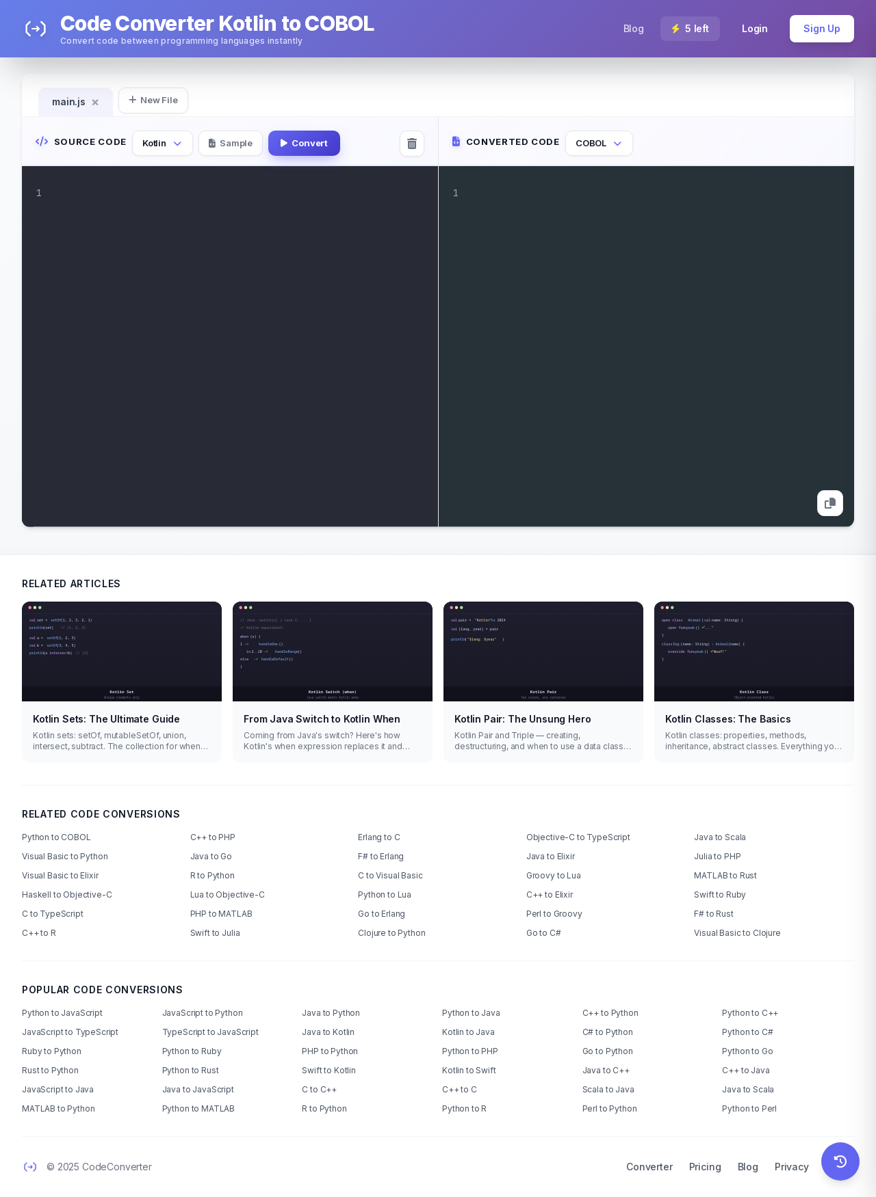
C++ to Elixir (549, 894)
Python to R (464, 1108)
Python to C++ (750, 1013)
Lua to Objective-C (227, 894)
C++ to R (39, 933)
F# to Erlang (381, 856)
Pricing (705, 1166)
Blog (633, 28)
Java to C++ (606, 1070)
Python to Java (471, 1013)
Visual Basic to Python (64, 856)
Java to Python (331, 1013)
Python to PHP (470, 1051)
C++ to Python (610, 1013)
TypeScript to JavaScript (210, 1032)
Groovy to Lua (553, 875)
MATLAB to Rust (725, 875)
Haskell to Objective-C (67, 894)
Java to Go (211, 856)
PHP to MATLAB (221, 914)
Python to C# (747, 1032)
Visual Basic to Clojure (737, 933)
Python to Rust (190, 1070)
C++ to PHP (212, 837)
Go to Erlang (381, 914)
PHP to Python (330, 1051)
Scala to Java (608, 1089)
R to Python (212, 875)
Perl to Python (609, 1108)
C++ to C (459, 1089)
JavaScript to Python (202, 1013)
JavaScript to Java (58, 1089)
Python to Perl (749, 1108)
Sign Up (821, 28)
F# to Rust (713, 914)
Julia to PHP (717, 856)
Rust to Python (50, 1070)
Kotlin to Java (468, 1032)
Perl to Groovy (554, 914)
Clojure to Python (391, 933)
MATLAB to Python (58, 1108)
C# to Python (607, 1032)
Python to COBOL (56, 837)
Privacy (792, 1166)
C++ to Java (745, 1070)
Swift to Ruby (720, 894)
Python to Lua (384, 894)
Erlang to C (379, 837)
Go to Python (607, 1051)
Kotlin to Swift (469, 1070)
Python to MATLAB (198, 1108)
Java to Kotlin (328, 1032)
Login (755, 28)
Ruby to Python (51, 1051)
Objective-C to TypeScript (578, 837)
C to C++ (319, 1089)
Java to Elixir (550, 856)
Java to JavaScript (198, 1089)
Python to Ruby (192, 1051)
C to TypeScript (52, 914)
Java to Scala (720, 837)
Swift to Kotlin (329, 1070)
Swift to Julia (215, 933)
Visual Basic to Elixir (60, 875)
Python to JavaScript (62, 1013)
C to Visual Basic (390, 875)
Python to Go (747, 1051)
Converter (649, 1166)
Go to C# (543, 933)
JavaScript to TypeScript (70, 1032)
